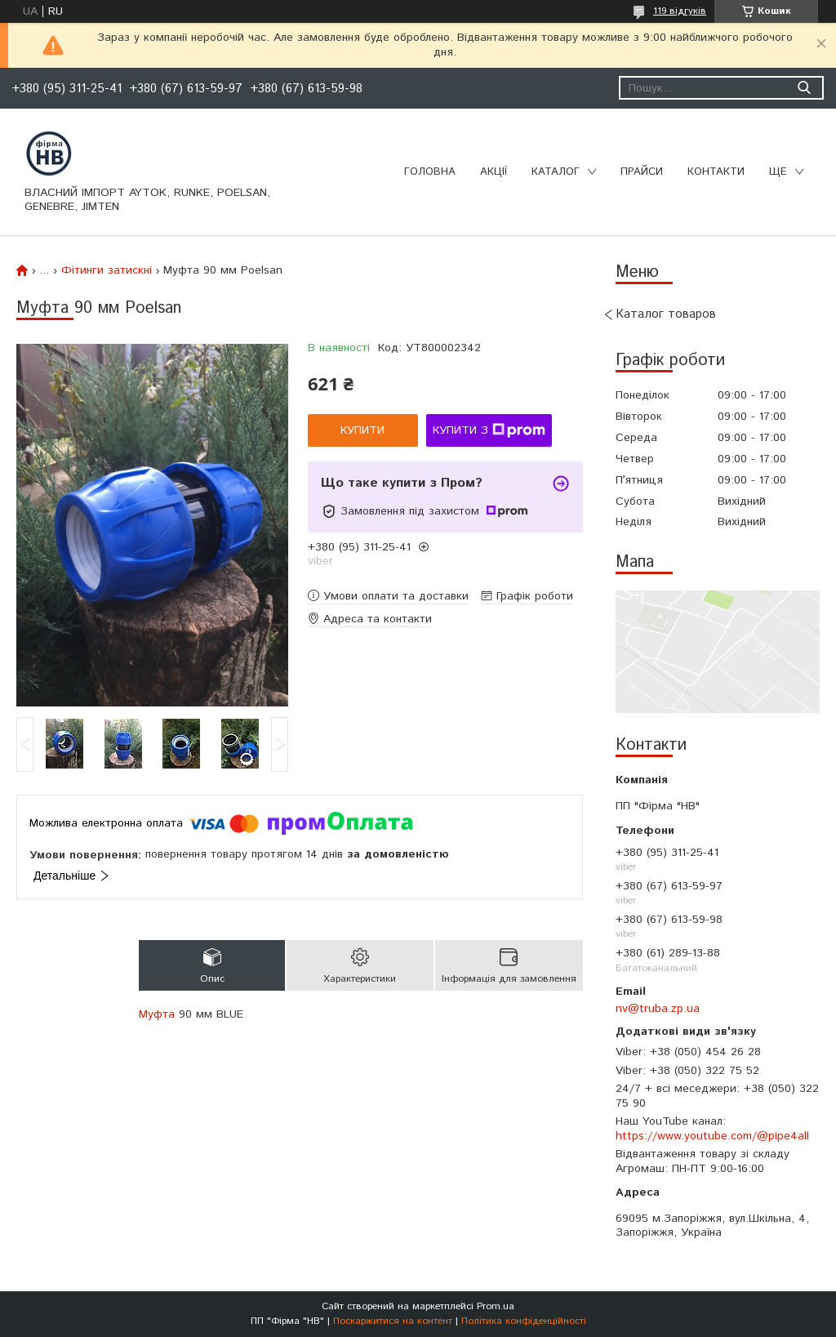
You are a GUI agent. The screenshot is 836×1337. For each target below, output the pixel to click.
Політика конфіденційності (523, 1321)
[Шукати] (803, 88)
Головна (430, 172)
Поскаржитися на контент (392, 1321)
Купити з (489, 430)
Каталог (555, 172)
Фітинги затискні (106, 270)
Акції (493, 172)
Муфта (157, 1014)
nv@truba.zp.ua (658, 1009)
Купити (362, 430)
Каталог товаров (666, 314)
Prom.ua (495, 1306)
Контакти (716, 172)
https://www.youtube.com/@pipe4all (712, 1136)
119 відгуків (679, 11)
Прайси (641, 172)
